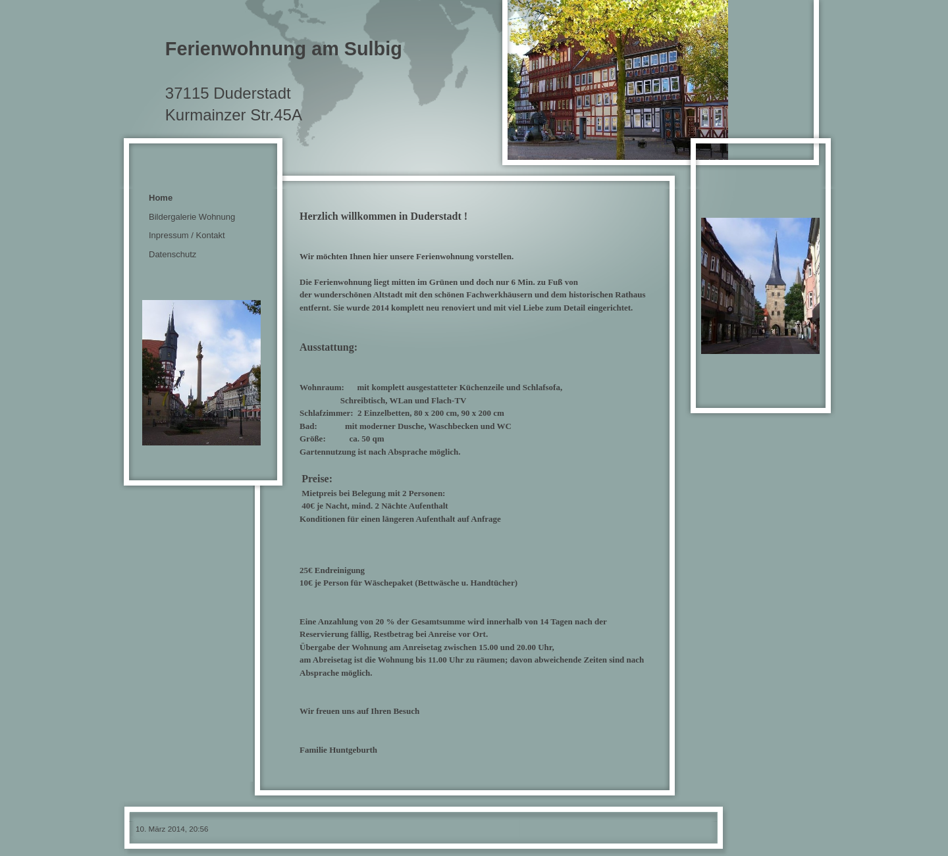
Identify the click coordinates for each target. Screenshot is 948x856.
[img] (474, 94)
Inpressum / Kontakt (187, 235)
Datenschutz (172, 254)
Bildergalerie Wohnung (192, 217)
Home (160, 198)
